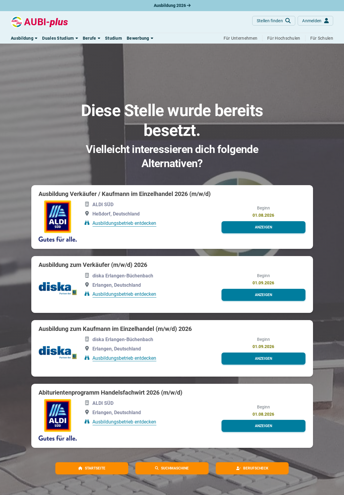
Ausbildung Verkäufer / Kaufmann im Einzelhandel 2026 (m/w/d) (125, 193)
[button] (24, 38)
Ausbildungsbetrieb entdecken (124, 223)
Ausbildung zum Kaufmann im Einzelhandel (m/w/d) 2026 (115, 328)
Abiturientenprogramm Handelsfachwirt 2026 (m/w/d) (110, 392)
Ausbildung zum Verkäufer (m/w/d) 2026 (93, 264)
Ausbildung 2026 (172, 5)
